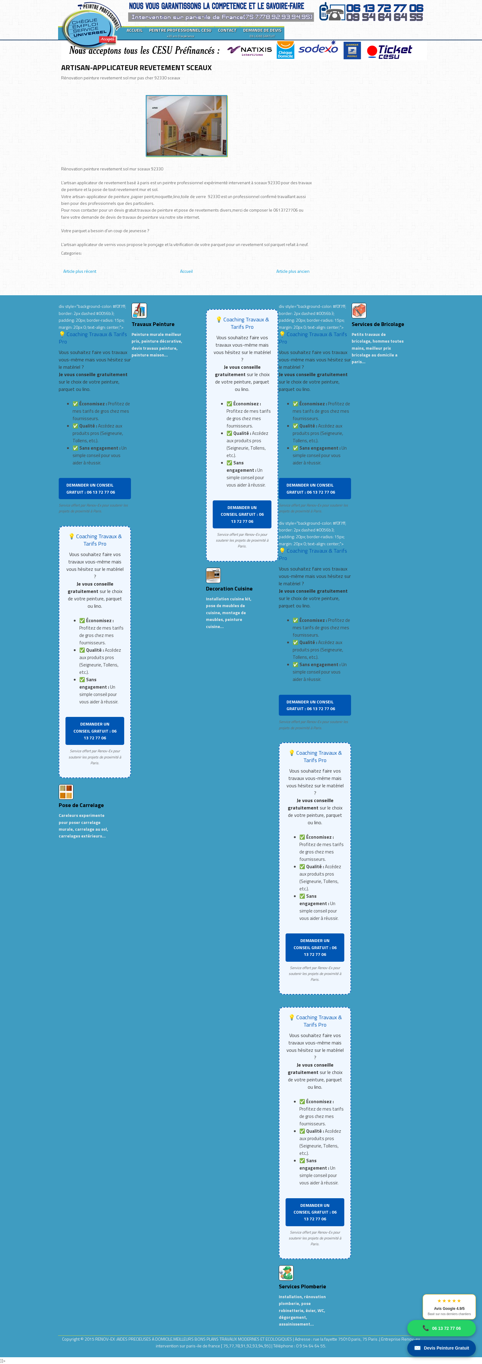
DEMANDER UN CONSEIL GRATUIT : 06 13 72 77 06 (90, 488)
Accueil (186, 271)
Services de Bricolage (378, 324)
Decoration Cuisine (229, 588)
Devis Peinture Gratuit (441, 1348)
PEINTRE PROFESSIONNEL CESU (180, 32)
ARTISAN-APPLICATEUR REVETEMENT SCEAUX (136, 67)
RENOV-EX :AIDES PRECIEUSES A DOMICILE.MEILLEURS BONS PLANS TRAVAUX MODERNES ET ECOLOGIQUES (194, 1339)
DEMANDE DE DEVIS (262, 32)
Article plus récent (79, 271)
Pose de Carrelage (81, 805)
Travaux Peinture (153, 324)
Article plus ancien (293, 271)
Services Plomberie (302, 1286)
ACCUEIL (135, 30)
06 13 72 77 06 (441, 1328)
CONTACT (227, 30)
